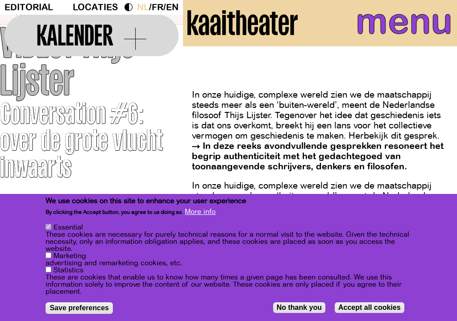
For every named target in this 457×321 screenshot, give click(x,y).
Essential (68, 227)
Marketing (70, 255)
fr (157, 7)
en (172, 7)
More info (200, 211)
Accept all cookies (369, 307)
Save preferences (79, 308)
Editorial (28, 7)
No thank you (299, 307)
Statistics (68, 270)
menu (396, 26)
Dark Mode (131, 7)
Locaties (95, 7)
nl (143, 7)
